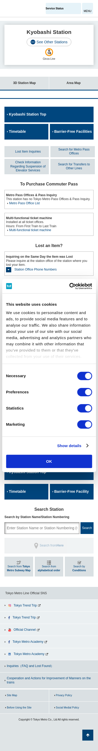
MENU (87, 11)
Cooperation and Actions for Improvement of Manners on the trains (49, 680)
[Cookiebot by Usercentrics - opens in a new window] (70, 286)
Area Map (65, 81)
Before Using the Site (19, 707)
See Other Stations (52, 42)
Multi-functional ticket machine (30, 230)
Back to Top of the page (87, 735)
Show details (69, 445)
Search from (19, 568)
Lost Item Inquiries (28, 151)
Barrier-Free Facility (71, 491)
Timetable (17, 131)
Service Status (55, 8)
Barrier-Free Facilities (73, 131)
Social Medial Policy (67, 707)
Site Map (12, 695)
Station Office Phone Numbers (35, 269)
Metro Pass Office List (24, 203)
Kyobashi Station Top (27, 114)
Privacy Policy (64, 695)
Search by (79, 568)
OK (49, 461)
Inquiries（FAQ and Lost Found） (30, 666)
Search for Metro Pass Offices (73, 151)
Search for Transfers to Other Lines (74, 166)
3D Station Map (18, 81)
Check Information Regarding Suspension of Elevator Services (28, 166)
